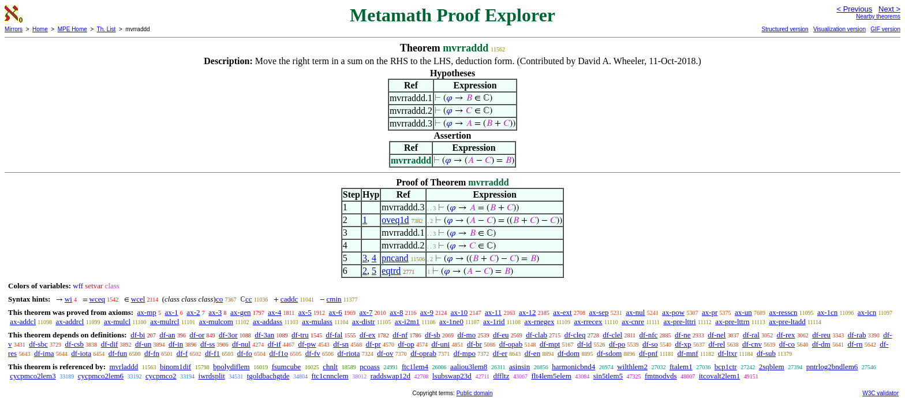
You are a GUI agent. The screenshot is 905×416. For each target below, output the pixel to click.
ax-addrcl (69, 321)
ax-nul (635, 312)
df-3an (264, 334)
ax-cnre (633, 321)
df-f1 (212, 353)
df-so (650, 344)
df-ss (207, 344)
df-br (474, 344)
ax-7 (365, 312)
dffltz (501, 376)
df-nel (717, 334)
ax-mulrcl (164, 321)
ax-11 (493, 312)
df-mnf (688, 353)
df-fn (151, 353)
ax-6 (335, 312)
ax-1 (171, 312)
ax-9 (426, 312)
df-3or (228, 334)
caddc (289, 299)
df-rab (857, 334)
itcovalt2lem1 (719, 376)
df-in (176, 344)
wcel (138, 299)
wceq (97, 299)
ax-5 (305, 312)
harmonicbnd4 (573, 366)
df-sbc (38, 344)
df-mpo (465, 353)
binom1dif (175, 366)
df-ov (385, 353)
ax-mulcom (216, 321)
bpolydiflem (231, 366)
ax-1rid (494, 321)
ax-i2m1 (407, 321)
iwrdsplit (212, 376)
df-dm (821, 344)
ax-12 (527, 312)
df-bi (137, 334)
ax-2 (193, 312)
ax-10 (459, 312)
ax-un (743, 312)
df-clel (612, 334)
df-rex (786, 334)
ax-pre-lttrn (732, 321)
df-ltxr (727, 353)
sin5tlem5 (608, 376)
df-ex (367, 334)
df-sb (432, 334)
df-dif (109, 344)
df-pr (373, 344)
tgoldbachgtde (268, 376)
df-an (167, 334)
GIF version (885, 29)
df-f (182, 353)
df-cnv (752, 344)
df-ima (44, 353)
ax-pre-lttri (679, 321)
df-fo (244, 353)
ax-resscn (783, 312)
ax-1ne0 (451, 321)
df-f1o (278, 353)
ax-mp (146, 312)
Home (40, 29)
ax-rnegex (539, 321)
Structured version (784, 29)
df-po (617, 344)
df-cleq (575, 334)
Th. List (106, 29)
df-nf (399, 334)
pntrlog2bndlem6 (832, 366)
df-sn (341, 344)
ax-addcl (23, 321)
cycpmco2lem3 (32, 376)
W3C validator (880, 393)
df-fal (334, 334)
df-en (532, 353)
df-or (196, 334)
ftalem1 (681, 366)
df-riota (348, 353)
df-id (584, 344)
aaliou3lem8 (468, 366)
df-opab (510, 344)
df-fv (312, 353)
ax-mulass (317, 321)
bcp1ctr (726, 366)
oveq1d (395, 220)
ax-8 (396, 312)
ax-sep (598, 312)
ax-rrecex (588, 321)
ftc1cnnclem (329, 376)
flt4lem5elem (551, 376)
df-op (406, 344)
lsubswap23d (452, 376)
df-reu (821, 334)
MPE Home (72, 29)
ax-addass (267, 321)
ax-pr (709, 312)
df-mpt (550, 344)
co (219, 299)
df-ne (682, 334)
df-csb (74, 344)
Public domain (475, 393)
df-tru (300, 334)
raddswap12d (390, 376)
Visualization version (839, 29)
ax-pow (673, 312)
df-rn (854, 344)
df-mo (466, 334)
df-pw (307, 344)
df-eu (500, 334)
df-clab (536, 334)
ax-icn (867, 312)
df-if (274, 344)
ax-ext (562, 312)
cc (248, 299)
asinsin (519, 366)
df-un (143, 344)
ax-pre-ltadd (787, 321)
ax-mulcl (117, 321)
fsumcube (286, 366)
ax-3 (215, 312)
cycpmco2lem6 (101, 376)
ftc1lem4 (415, 366)
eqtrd (391, 271)
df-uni (440, 344)
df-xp (683, 344)
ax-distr (363, 321)
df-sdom (609, 353)
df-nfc (649, 334)
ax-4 (274, 312)
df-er (500, 353)
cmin (334, 299)
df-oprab (423, 353)
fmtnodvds (661, 376)
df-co (787, 344)
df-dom (568, 353)
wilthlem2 (632, 366)
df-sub (766, 353)
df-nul (241, 344)
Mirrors (14, 29)
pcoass (370, 366)
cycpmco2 (160, 376)
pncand (395, 258)
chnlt (330, 366)
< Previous (854, 9)
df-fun (118, 353)
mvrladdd (123, 366)
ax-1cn (827, 312)
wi (68, 299)
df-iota (81, 353)
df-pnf (648, 353)
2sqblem (771, 366)
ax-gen (240, 312)
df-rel (716, 344)
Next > (889, 9)
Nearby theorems (878, 16)
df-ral (751, 334)
